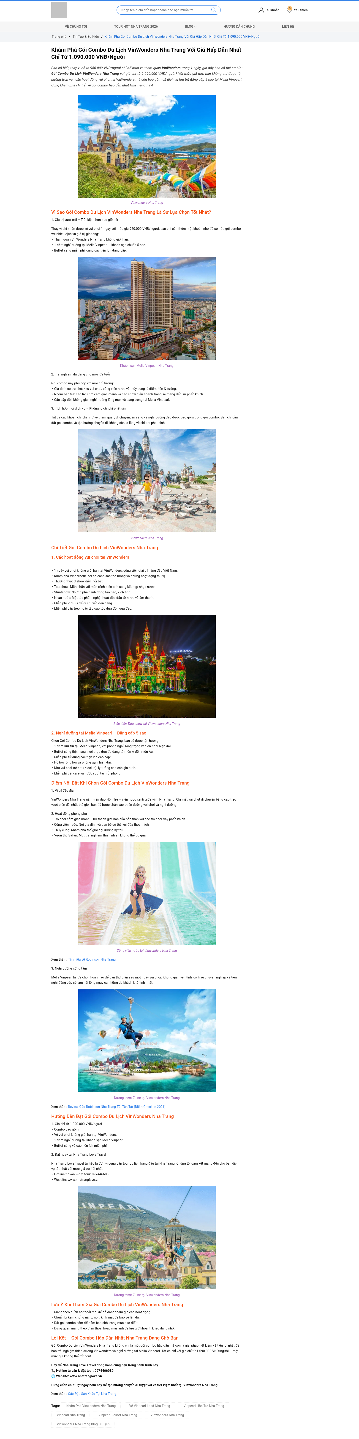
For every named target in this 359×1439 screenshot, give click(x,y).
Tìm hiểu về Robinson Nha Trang (92, 959)
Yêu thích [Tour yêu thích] (297, 10)
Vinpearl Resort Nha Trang (117, 1415)
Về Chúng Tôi (76, 26)
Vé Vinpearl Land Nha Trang (149, 1406)
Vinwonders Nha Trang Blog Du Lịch (83, 1424)
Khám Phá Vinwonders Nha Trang (91, 1406)
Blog (190, 26)
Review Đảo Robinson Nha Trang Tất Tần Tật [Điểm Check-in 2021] (116, 1107)
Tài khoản (268, 10)
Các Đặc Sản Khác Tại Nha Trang (92, 1394)
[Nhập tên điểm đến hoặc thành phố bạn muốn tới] (162, 10)
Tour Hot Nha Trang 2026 (136, 26)
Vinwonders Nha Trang (167, 1415)
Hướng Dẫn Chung (239, 26)
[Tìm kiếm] (214, 10)
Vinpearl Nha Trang (71, 1415)
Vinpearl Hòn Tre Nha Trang (204, 1406)
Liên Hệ (288, 26)
